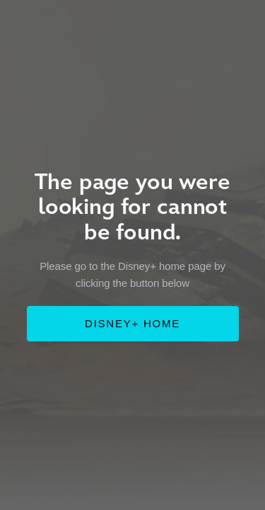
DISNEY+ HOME (132, 323)
